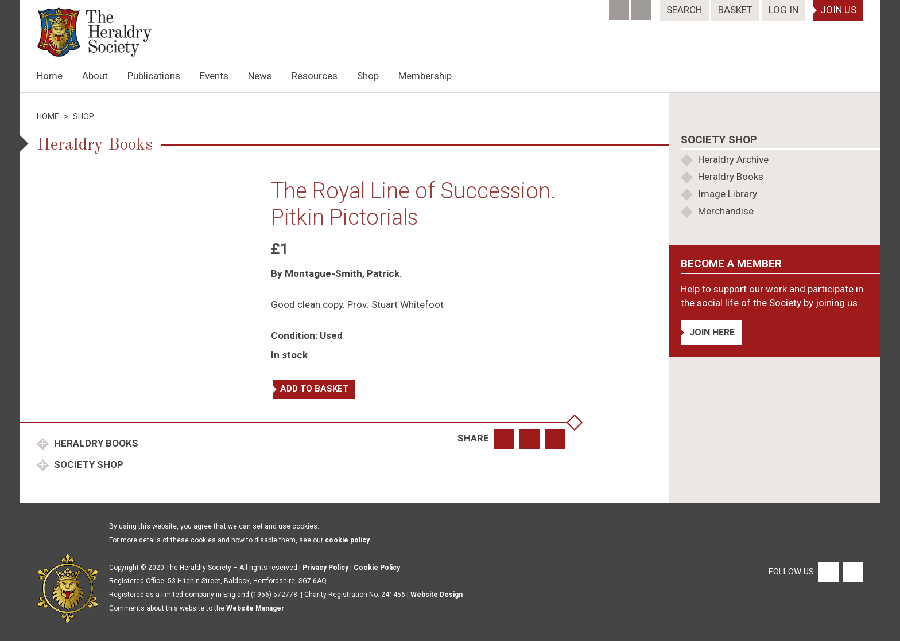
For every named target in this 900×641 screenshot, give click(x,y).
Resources (315, 75)
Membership (425, 75)
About (95, 75)
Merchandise (726, 211)
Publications (153, 75)
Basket (735, 9)
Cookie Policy (377, 568)
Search (684, 9)
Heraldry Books (95, 443)
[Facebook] (620, 6)
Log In (783, 9)
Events (214, 75)
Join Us (838, 9)
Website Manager (255, 608)
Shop (368, 75)
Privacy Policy (325, 568)
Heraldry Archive (733, 159)
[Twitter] (642, 6)
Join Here (712, 332)
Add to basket (314, 389)
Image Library (727, 194)
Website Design (436, 595)
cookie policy (347, 540)
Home (50, 75)
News (260, 75)
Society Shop (87, 464)
